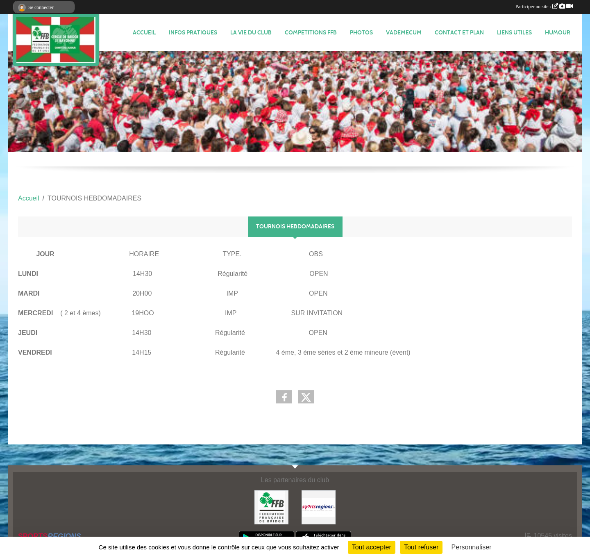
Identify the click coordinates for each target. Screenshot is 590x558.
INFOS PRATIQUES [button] (193, 32)
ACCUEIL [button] (144, 32)
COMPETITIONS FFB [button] (311, 32)
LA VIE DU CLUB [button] (251, 32)
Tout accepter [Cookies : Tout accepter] (371, 547)
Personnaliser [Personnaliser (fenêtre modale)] (472, 547)
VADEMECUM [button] (404, 32)
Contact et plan (459, 32)
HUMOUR (557, 32)
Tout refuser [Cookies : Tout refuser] (421, 547)
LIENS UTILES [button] (514, 32)
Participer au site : (544, 6)
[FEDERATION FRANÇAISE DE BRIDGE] (271, 506)
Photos (361, 32)
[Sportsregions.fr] (319, 506)
